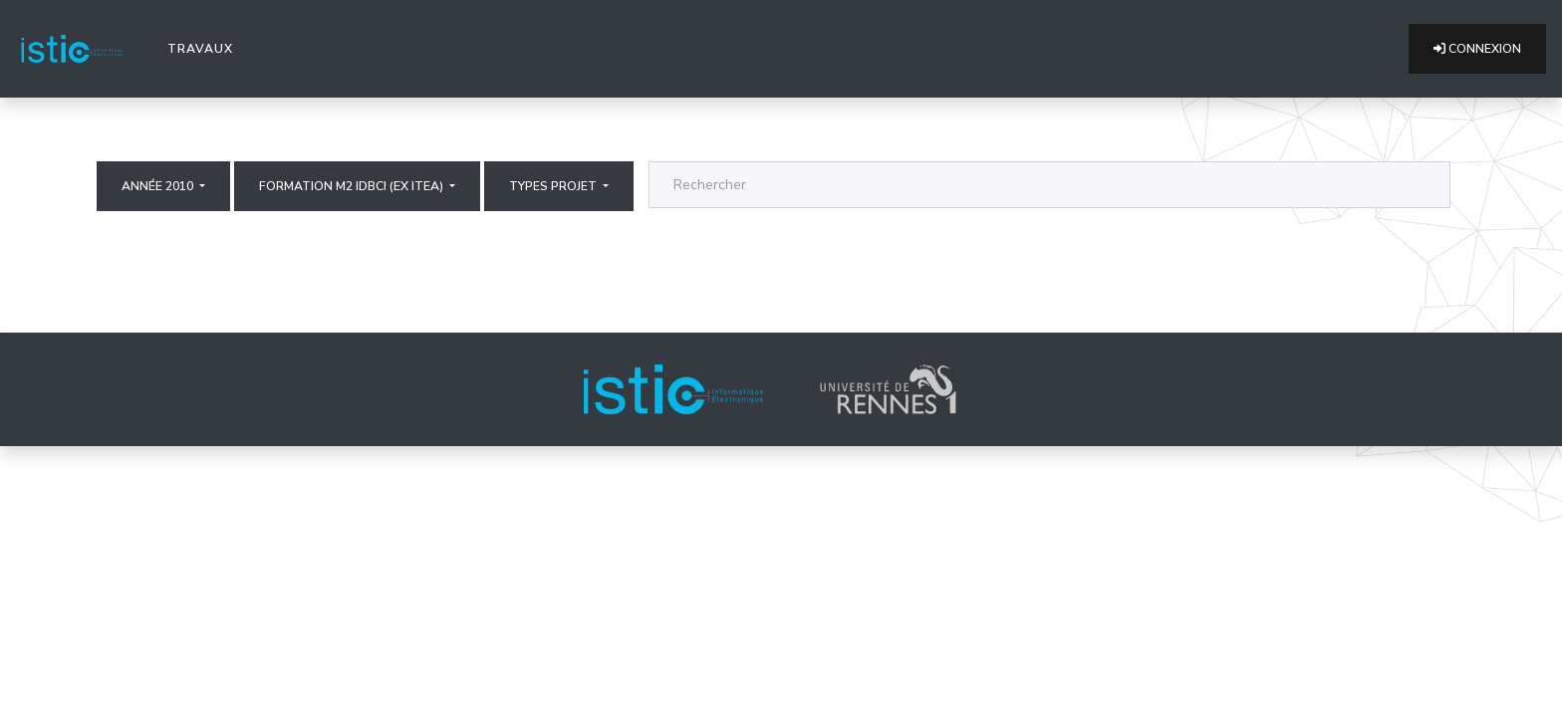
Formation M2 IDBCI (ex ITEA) (352, 186)
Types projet (554, 186)
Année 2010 (159, 186)
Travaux (204, 48)
